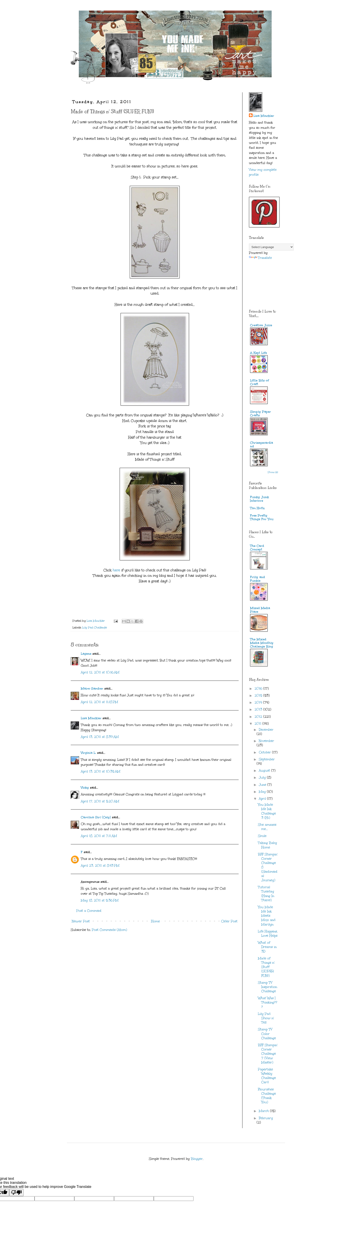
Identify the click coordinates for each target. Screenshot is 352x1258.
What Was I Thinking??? (267, 1002)
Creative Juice (261, 325)
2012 (259, 716)
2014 (259, 702)
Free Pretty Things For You (261, 517)
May (263, 792)
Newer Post (81, 921)
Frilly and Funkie (257, 579)
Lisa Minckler (91, 718)
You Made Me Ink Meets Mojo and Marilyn (266, 916)
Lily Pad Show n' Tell (266, 1018)
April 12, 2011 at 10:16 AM (100, 672)
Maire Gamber (92, 688)
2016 (259, 688)
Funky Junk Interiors (259, 499)
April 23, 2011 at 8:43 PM (100, 865)
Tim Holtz (257, 508)
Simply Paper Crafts (260, 413)
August (265, 770)
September (267, 759)
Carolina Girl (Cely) (96, 817)
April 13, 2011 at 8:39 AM (100, 737)
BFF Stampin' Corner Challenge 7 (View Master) (267, 1054)
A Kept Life (258, 353)
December (266, 730)
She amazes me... (267, 827)
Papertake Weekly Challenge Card (267, 1076)
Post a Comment (88, 911)
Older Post (229, 921)
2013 (259, 709)
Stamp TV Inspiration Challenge (267, 987)
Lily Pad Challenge (94, 627)
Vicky (85, 787)
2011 (258, 723)
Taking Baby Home (267, 845)
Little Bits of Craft (259, 382)
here (116, 570)
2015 (259, 695)
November (266, 741)
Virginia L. (88, 753)
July (263, 777)
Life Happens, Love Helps (268, 933)
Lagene (86, 654)
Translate (260, 258)
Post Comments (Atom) (109, 930)
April (263, 799)
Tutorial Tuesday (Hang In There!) (266, 893)
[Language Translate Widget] (271, 247)
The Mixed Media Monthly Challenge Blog (261, 643)
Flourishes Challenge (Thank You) (267, 1096)
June (263, 785)
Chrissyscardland (261, 444)
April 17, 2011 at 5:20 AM (100, 801)
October (265, 752)
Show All (273, 472)
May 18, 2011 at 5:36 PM (100, 900)
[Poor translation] (16, 1192)
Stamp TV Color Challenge (267, 1033)
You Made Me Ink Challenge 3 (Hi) (267, 811)
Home (155, 921)
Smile (262, 836)
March (264, 1111)
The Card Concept (257, 548)
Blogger (197, 1159)
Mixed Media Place (260, 610)
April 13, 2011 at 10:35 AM (100, 771)
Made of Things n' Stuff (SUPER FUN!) (266, 967)
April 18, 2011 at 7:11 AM (99, 836)
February (266, 1118)
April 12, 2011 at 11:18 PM (99, 702)
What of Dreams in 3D (267, 947)
